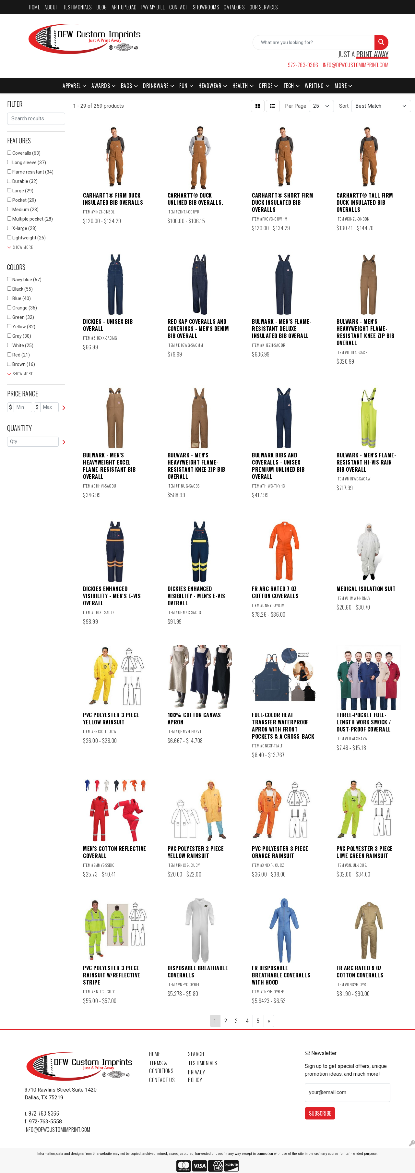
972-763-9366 (303, 65)
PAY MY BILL (153, 7)
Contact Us (162, 1080)
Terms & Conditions (161, 1067)
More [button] (341, 86)
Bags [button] (126, 86)
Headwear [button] (209, 86)
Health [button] (240, 86)
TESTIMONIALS (77, 7)
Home (154, 1054)
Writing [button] (314, 86)
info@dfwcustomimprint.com (356, 65)
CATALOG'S (234, 7)
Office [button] (265, 86)
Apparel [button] (72, 86)
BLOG (102, 7)
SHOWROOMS (206, 7)
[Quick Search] (314, 42)
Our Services (264, 7)
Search (196, 1054)
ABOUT (51, 7)
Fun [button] (183, 86)
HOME (34, 7)
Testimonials (202, 1063)
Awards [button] (100, 86)
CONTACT (178, 7)
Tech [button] (288, 86)
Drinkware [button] (156, 86)
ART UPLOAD (124, 7)
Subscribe (320, 1113)
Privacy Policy (196, 1076)
